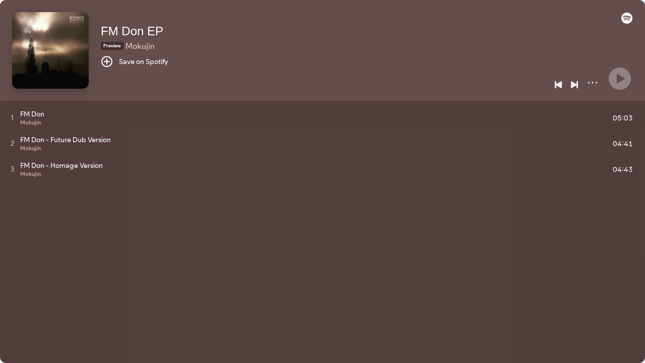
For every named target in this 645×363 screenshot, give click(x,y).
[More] (593, 83)
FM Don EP (132, 31)
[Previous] (558, 85)
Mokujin (140, 45)
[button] (627, 21)
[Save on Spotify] (134, 61)
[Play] (620, 79)
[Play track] (12, 117)
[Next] (574, 85)
